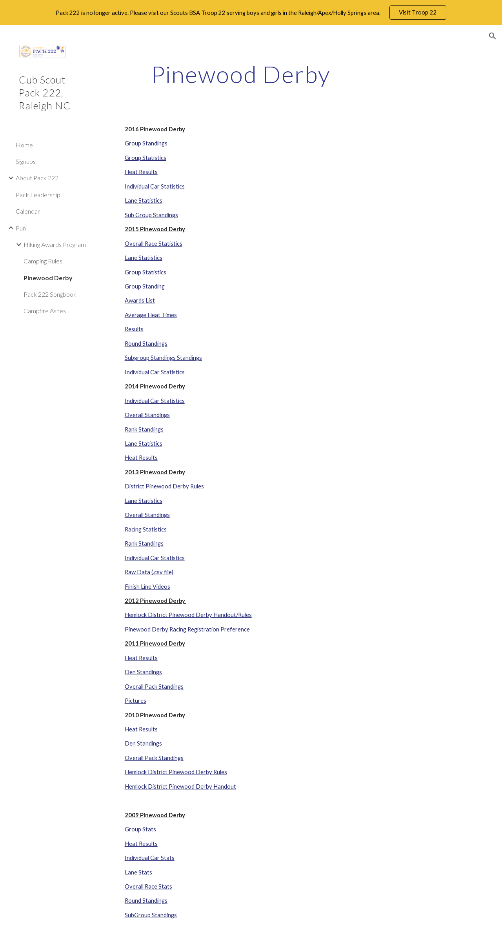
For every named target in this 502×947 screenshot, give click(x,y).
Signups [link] (26, 161)
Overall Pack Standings (154, 686)
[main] (241, 74)
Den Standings (143, 672)
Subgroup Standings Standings (163, 357)
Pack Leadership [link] (38, 194)
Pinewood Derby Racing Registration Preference (187, 629)
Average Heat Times (151, 315)
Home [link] (24, 145)
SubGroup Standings (151, 915)
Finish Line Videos (147, 586)
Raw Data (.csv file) (149, 572)
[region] (251, 12)
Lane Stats (138, 872)
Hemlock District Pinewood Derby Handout (180, 786)
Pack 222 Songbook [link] (50, 294)
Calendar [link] (28, 211)
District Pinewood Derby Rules (164, 486)
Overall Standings (147, 415)
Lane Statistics (143, 200)
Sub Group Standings (151, 215)
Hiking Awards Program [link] (55, 244)
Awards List (140, 300)
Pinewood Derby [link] (48, 277)
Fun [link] (21, 228)
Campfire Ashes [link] (45, 310)
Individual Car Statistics (155, 186)
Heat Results (141, 172)
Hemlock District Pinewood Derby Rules (176, 772)
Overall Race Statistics (153, 243)
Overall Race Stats (148, 886)
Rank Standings (144, 429)
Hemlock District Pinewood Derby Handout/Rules (188, 614)
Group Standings (146, 143)
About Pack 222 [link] (37, 177)
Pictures (135, 700)
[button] (492, 36)
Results (134, 329)
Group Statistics (145, 157)
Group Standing (145, 286)
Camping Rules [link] (43, 261)
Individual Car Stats (150, 857)
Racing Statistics (146, 529)
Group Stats (140, 829)
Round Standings (146, 343)
